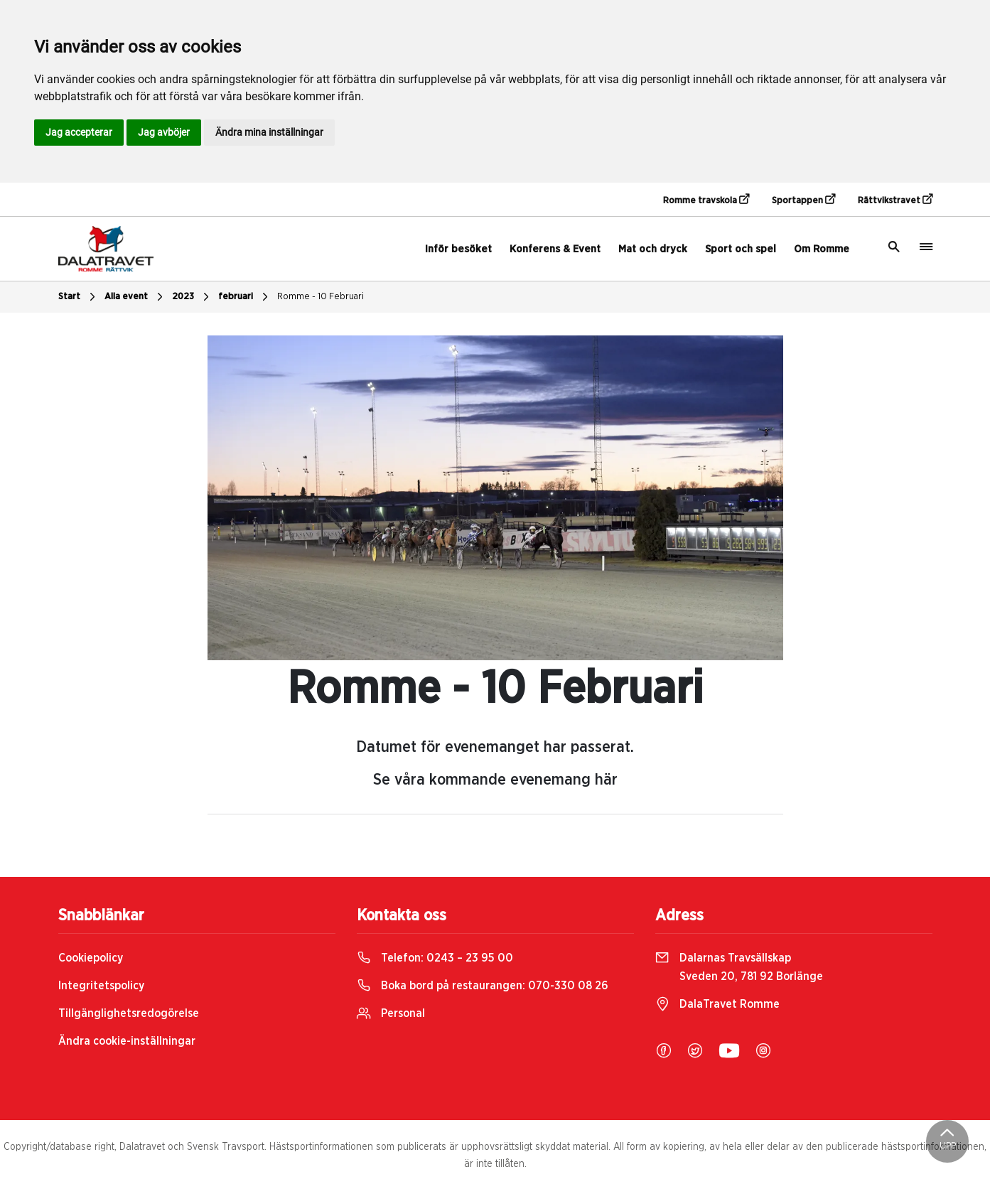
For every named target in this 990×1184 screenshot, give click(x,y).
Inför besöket (458, 249)
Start (78, 297)
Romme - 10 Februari (320, 296)
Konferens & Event (555, 249)
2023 (192, 297)
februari (244, 297)
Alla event (135, 297)
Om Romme (821, 249)
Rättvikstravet (895, 199)
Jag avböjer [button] (164, 132)
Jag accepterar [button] (78, 132)
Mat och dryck (652, 249)
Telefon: (435, 958)
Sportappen (803, 199)
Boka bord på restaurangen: (482, 985)
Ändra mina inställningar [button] (269, 132)
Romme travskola (706, 199)
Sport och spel (740, 249)
